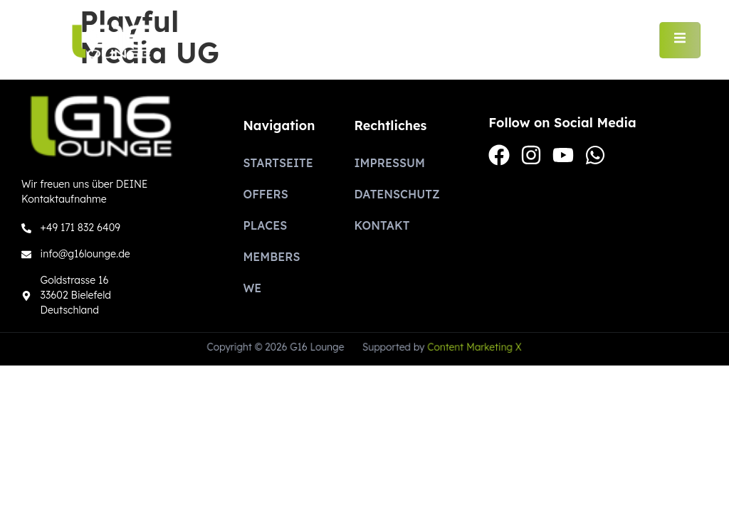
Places (265, 225)
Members (271, 257)
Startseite (278, 163)
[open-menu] (680, 40)
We (252, 288)
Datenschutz (396, 194)
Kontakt (381, 225)
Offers (265, 194)
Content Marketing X (473, 347)
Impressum (389, 163)
